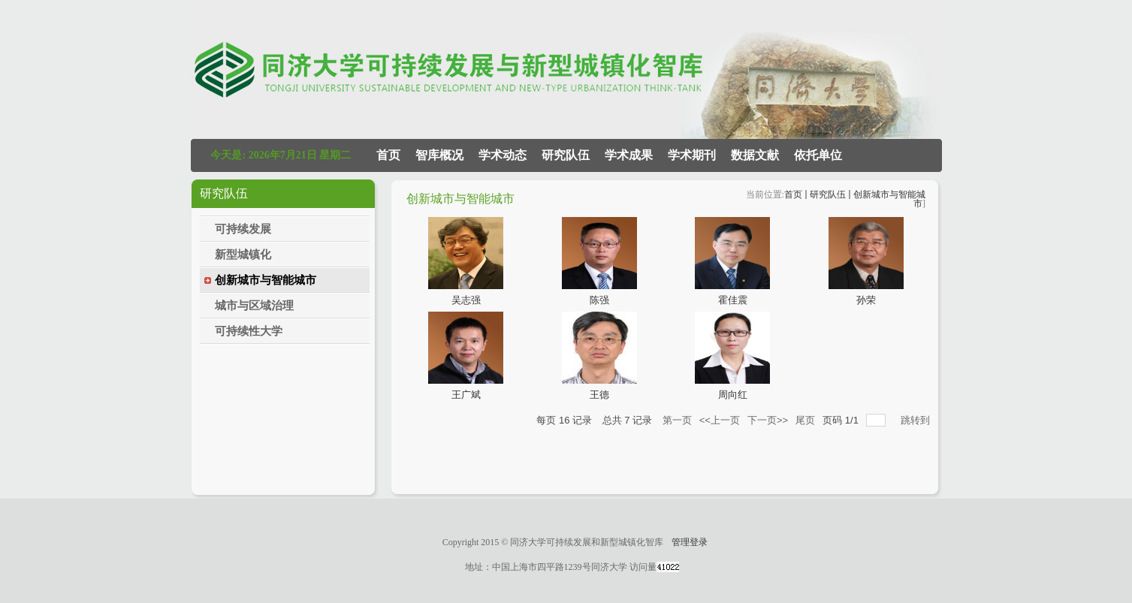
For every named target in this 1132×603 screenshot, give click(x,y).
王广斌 (466, 394)
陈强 (599, 300)
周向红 (732, 394)
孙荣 (866, 300)
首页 (793, 194)
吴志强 (466, 300)
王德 (599, 394)
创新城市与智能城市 (889, 199)
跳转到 (917, 420)
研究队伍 (828, 194)
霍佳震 (732, 300)
